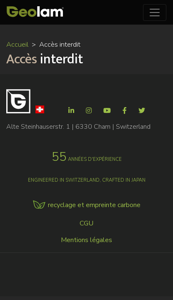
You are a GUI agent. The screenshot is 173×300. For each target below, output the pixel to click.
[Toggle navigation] (154, 12)
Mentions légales (86, 240)
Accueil (17, 44)
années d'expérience (87, 159)
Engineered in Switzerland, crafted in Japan (86, 180)
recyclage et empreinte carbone (94, 205)
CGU (86, 223)
